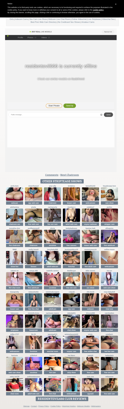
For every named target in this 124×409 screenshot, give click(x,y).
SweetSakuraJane (52, 292)
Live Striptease (94, 19)
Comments (51, 174)
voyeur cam (71, 351)
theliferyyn (71, 271)
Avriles (109, 207)
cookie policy (98, 10)
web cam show (109, 288)
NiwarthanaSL (33, 186)
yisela (33, 207)
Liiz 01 (33, 334)
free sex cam (71, 288)
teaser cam (71, 203)
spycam (90, 394)
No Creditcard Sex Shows (69, 22)
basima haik (90, 228)
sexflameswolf (33, 228)
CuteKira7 (90, 207)
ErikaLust (33, 355)
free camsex (71, 245)
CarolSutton (109, 313)
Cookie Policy (55, 406)
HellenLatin (109, 355)
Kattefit (90, 355)
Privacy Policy (43, 406)
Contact (34, 406)
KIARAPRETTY (14, 292)
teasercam (33, 330)
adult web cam (71, 224)
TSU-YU (109, 271)
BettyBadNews (71, 228)
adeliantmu (14, 207)
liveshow (33, 351)
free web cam (33, 224)
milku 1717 (14, 334)
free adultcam (109, 245)
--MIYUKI (71, 292)
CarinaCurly (52, 207)
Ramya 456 (33, 271)
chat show (71, 330)
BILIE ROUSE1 (90, 271)
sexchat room (52, 351)
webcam (14, 203)
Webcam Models (83, 406)
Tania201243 (90, 186)
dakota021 (71, 313)
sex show (90, 288)
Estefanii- (109, 334)
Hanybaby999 (52, 249)
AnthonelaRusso (33, 377)
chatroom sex (14, 224)
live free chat (33, 309)
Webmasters (96, 406)
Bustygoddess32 (71, 249)
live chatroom (14, 245)
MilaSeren (109, 377)
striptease (15, 330)
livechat (71, 267)
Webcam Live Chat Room (59, 19)
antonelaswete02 (71, 334)
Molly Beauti (34, 249)
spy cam (71, 309)
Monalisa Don (14, 228)
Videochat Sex (108, 19)
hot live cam (109, 351)
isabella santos (52, 271)
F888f (15, 249)
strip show (71, 373)
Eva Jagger (52, 377)
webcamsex (90, 203)
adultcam (52, 309)
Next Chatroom (69, 174)
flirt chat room (14, 288)
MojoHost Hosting (69, 406)
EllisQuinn (109, 228)
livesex (33, 267)
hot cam (52, 373)
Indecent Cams (21, 19)
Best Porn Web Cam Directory (44, 22)
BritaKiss (71, 186)
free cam (90, 373)
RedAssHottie (33, 292)
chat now (109, 309)
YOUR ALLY (52, 186)
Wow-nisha (71, 377)
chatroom (52, 203)
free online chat (90, 351)
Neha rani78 (14, 377)
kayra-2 (52, 355)
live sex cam (52, 224)
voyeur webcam (90, 224)
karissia (14, 355)
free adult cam (90, 267)
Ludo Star (90, 377)
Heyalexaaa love (109, 186)
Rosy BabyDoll (109, 292)
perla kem (15, 186)
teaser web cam (90, 245)
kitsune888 (90, 313)
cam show (109, 203)
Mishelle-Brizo (33, 313)
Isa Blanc (71, 355)
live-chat (109, 330)
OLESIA (52, 228)
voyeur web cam (90, 330)
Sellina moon (109, 249)
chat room (14, 394)
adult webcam (52, 267)
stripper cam (109, 224)
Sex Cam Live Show (38, 19)
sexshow (52, 245)
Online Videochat (79, 19)
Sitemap (26, 406)
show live (14, 267)
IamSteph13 (52, 334)
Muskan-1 (71, 207)
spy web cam (33, 203)
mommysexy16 (90, 249)
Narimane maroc (52, 313)
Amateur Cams (87, 22)
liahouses (15, 313)
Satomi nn (15, 271)
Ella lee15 (90, 292)
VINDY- (90, 334)
